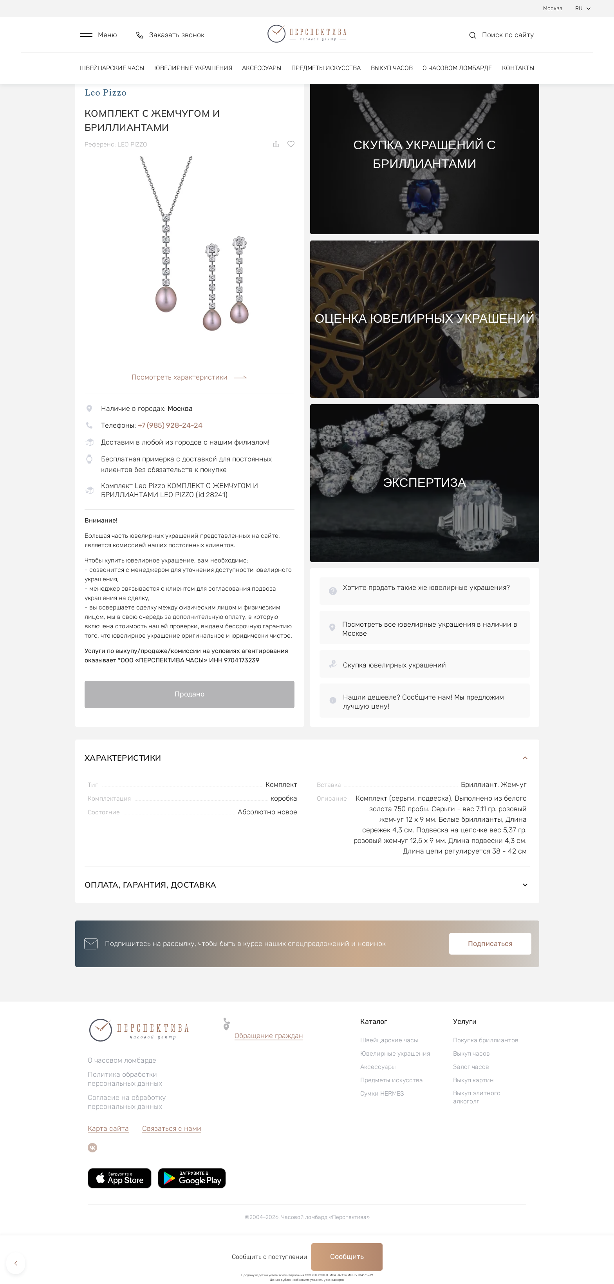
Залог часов (471, 1106)
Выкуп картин (473, 1120)
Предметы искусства (326, 73)
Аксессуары (261, 73)
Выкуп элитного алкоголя (476, 1137)
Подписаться (490, 983)
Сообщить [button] (347, 1256)
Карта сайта (108, 1168)
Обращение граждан (269, 1075)
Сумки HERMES (382, 1133)
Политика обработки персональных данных (125, 1119)
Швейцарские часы (112, 73)
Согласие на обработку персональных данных (127, 1142)
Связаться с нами (171, 1168)
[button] (98, 38)
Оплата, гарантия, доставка (307, 925)
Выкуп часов (392, 73)
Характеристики (307, 798)
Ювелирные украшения (193, 73)
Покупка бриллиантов (485, 1080)
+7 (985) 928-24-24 (170, 465)
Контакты (518, 73)
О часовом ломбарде (457, 73)
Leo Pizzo (105, 133)
